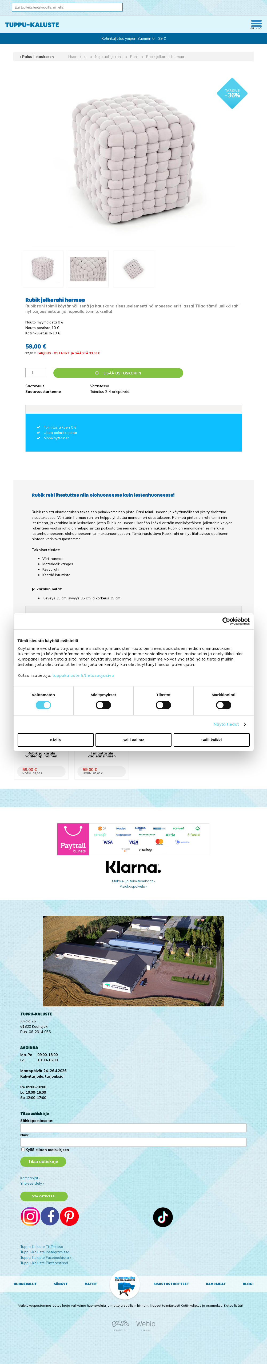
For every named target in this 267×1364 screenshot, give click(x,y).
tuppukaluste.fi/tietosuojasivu (83, 675)
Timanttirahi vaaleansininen (102, 754)
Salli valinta (133, 740)
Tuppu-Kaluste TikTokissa (41, 1246)
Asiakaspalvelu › (133, 886)
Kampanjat (216, 1284)
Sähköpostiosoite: (36, 1120)
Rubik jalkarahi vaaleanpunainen (41, 754)
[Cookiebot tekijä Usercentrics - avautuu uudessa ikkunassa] (226, 621)
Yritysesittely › (32, 1183)
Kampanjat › (30, 1178)
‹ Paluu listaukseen (37, 56)
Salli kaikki (211, 740)
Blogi (248, 1284)
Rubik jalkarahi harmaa (165, 56)
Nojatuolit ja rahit (109, 56)
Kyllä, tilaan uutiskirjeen (47, 1149)
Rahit (134, 56)
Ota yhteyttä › (43, 1196)
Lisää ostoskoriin (118, 373)
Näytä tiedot (226, 724)
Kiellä (55, 740)
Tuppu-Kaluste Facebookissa (44, 1257)
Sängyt (61, 1284)
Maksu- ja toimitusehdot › (133, 881)
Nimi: (24, 1135)
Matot (91, 1284)
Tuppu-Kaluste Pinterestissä (44, 1262)
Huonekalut (77, 56)
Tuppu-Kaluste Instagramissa (44, 1252)
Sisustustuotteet (171, 1284)
